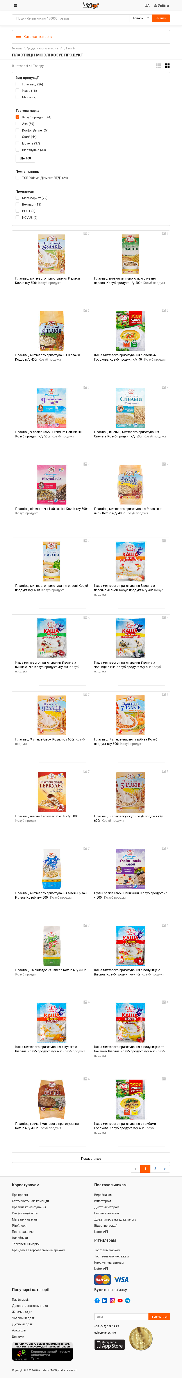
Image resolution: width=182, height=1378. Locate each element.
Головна (17, 48)
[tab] (91, 36)
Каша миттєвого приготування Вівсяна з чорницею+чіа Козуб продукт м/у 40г (127, 667)
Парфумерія (21, 1299)
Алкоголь (19, 1330)
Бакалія (70, 48)
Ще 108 (25, 158)
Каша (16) (29, 91)
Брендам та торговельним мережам (38, 1250)
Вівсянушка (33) (34, 150)
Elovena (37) (31, 143)
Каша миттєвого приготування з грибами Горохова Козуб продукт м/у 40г (125, 1128)
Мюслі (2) (29, 97)
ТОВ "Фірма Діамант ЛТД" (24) (45, 178)
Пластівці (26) (32, 84)
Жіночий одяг (22, 1312)
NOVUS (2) (29, 218)
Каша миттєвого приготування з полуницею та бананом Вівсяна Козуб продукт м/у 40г (129, 1051)
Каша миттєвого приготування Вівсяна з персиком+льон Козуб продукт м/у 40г (128, 590)
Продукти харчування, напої (44, 48)
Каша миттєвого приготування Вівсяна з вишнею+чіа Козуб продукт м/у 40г (47, 667)
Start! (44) (29, 137)
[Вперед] (165, 1169)
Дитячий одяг (22, 1324)
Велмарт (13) (31, 204)
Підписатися (159, 1316)
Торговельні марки (25, 1244)
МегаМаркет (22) (34, 198)
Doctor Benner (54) (36, 130)
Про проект (20, 1195)
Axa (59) (28, 124)
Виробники (20, 1238)
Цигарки (18, 1336)
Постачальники (23, 1232)
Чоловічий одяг (23, 1318)
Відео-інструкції (105, 1225)
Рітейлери (19, 1225)
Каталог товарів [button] (34, 37)
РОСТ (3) (28, 211)
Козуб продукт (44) (36, 117)
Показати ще (91, 1159)
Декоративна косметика (30, 1306)
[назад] (136, 1169)
